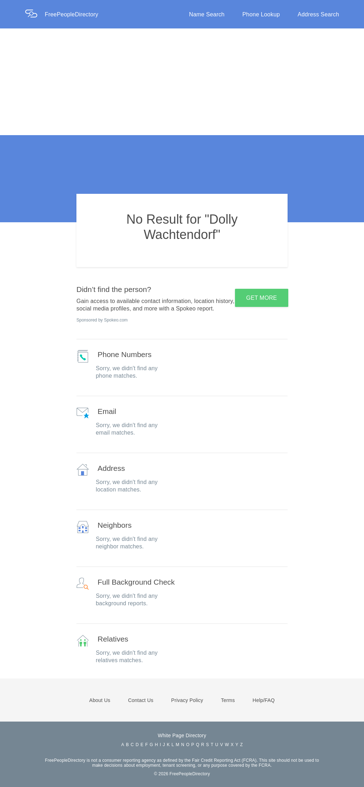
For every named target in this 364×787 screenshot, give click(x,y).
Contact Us (140, 700)
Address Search (318, 14)
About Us (99, 700)
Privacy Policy (187, 700)
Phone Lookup (261, 14)
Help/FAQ (264, 700)
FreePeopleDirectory (71, 14)
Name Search (207, 14)
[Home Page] (35, 14)
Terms (228, 700)
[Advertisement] (182, 82)
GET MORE (261, 298)
